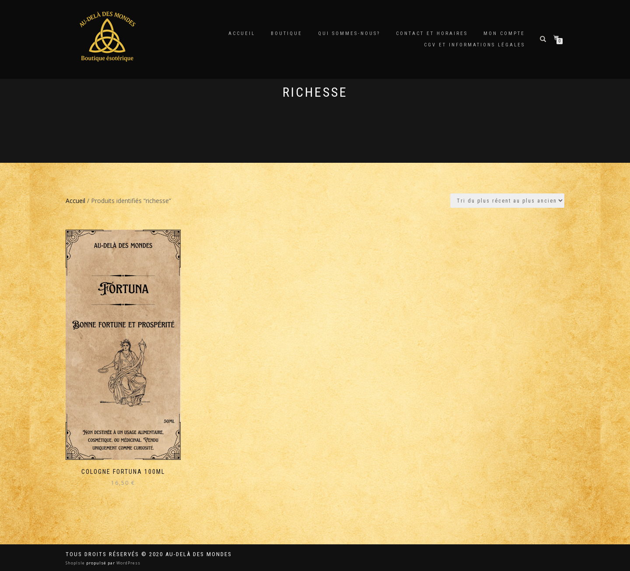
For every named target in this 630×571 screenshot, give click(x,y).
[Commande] (507, 200)
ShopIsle (76, 563)
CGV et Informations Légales (474, 45)
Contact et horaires (432, 33)
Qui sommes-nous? (349, 33)
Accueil (241, 33)
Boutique (286, 33)
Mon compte (504, 33)
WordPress (127, 563)
